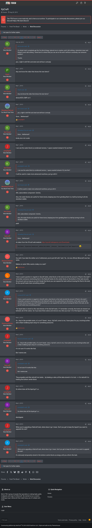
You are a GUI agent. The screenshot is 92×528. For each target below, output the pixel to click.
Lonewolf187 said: (23, 295)
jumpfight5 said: (22, 166)
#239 (89, 424)
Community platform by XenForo (19, 525)
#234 (89, 318)
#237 (89, 386)
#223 (89, 86)
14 (28, 37)
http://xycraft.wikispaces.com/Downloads (55, 242)
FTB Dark (4, 520)
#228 (89, 181)
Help (79, 520)
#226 (89, 145)
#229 (89, 206)
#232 (89, 274)
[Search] (89, 3)
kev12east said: (22, 108)
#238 (89, 403)
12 (21, 37)
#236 (89, 360)
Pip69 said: (21, 90)
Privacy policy (73, 520)
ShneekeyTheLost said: (25, 130)
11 (18, 37)
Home (49, 493)
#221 (89, 42)
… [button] (11, 37)
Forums (50, 497)
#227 (89, 162)
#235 (89, 335)
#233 (89, 291)
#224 (89, 105)
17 (34, 37)
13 (25, 37)
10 (15, 37)
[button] (3, 3)
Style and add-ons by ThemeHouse (49, 525)
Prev (5, 37)
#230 (89, 230)
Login (2, 510)
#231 (89, 255)
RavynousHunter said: (24, 339)
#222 (89, 69)
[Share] (85, 43)
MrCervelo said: (22, 46)
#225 (89, 126)
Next (39, 37)
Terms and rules (63, 520)
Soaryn (5, 12)
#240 (89, 441)
